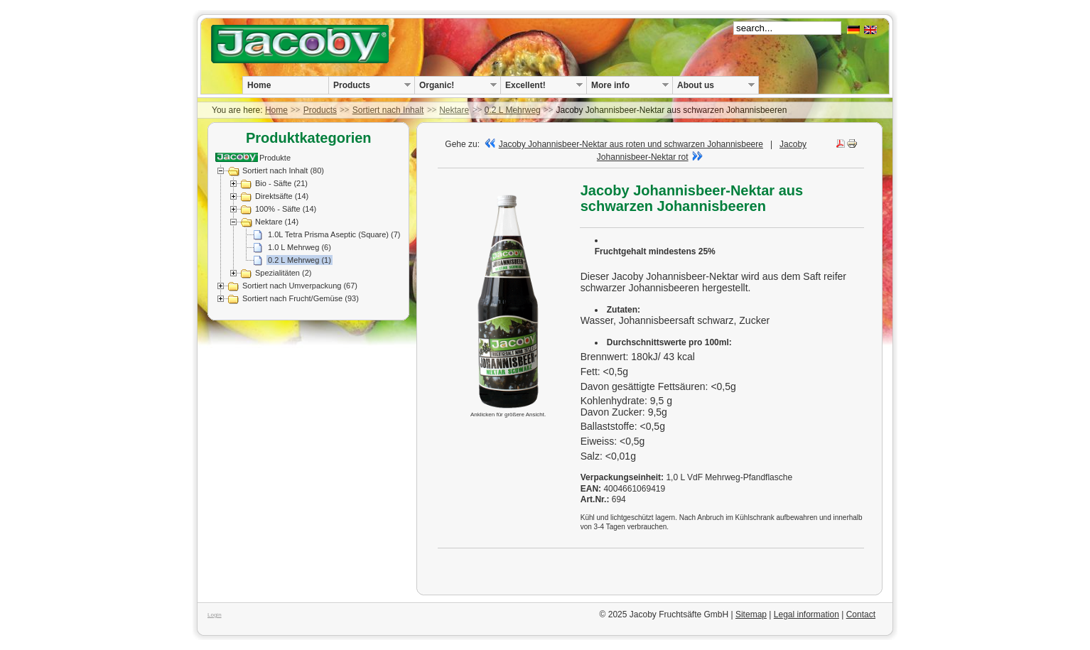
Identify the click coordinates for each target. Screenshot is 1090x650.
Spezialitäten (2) (283, 273)
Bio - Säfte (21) (281, 183)
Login (214, 615)
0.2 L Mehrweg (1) (299, 260)
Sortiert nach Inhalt (388, 110)
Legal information (806, 614)
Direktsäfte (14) (281, 196)
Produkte (275, 157)
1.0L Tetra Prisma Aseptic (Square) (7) (334, 234)
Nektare (454, 110)
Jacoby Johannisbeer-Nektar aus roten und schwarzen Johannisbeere (624, 144)
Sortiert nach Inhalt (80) (283, 170)
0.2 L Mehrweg (513, 110)
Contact (860, 614)
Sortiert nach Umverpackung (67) (299, 285)
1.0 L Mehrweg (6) (299, 247)
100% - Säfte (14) (285, 209)
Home (276, 110)
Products (320, 110)
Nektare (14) (276, 221)
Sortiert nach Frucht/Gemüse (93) (300, 298)
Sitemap (751, 614)
